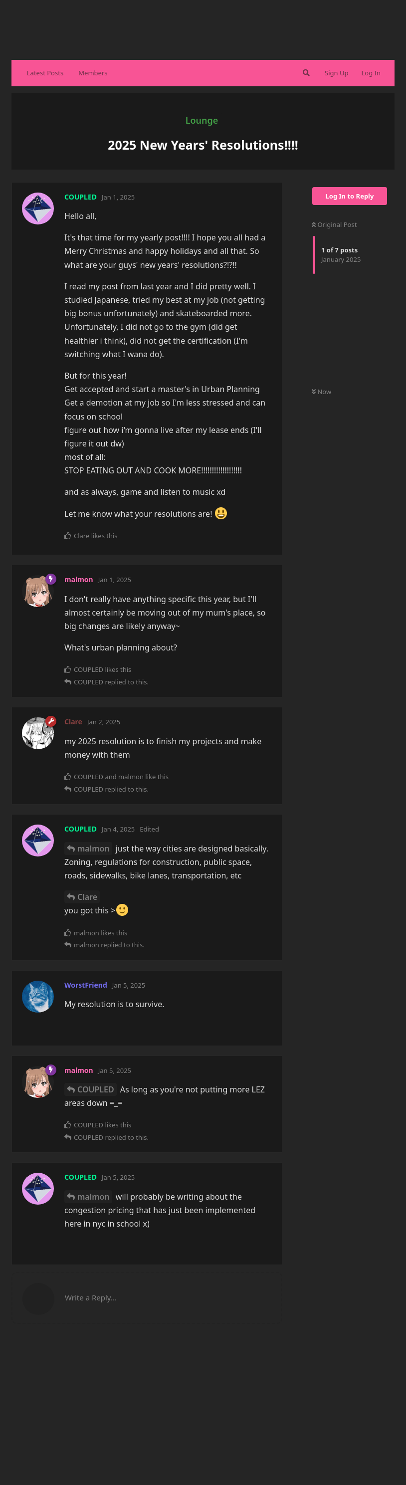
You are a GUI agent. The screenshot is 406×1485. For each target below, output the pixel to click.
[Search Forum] (305, 73)
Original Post (334, 224)
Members (92, 72)
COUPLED (95, 1089)
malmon (93, 848)
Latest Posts (45, 72)
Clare (87, 896)
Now (321, 391)
